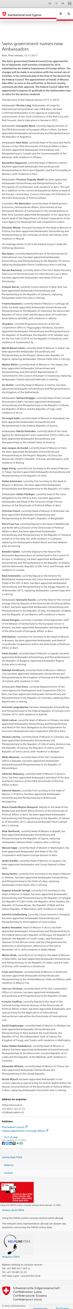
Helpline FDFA (11, 1253)
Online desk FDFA (13, 1206)
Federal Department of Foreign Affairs (25, 1127)
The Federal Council (15, 1123)
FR (63, 3)
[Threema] (14, 1139)
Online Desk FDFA (12, 1153)
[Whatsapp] (18, 1139)
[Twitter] (7, 1139)
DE (49, 3)
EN (69, 3)
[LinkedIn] (11, 1139)
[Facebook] (3, 1139)
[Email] (21, 1139)
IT (56, 3)
